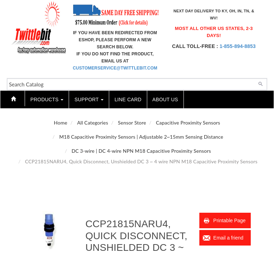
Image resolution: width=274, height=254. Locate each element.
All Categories (92, 123)
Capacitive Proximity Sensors (188, 123)
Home (60, 123)
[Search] (261, 83)
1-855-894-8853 (237, 46)
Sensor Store (132, 123)
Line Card (127, 99)
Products (46, 99)
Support (89, 99)
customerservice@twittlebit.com (115, 68)
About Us (165, 99)
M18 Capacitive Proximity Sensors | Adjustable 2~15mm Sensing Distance (141, 137)
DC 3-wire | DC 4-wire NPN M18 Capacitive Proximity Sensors (141, 151)
